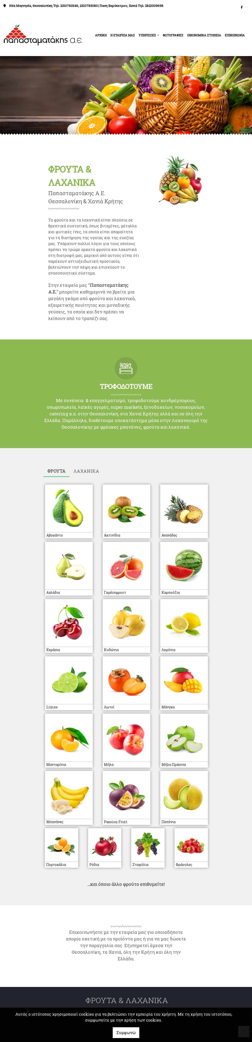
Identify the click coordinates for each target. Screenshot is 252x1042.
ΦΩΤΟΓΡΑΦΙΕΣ (173, 35)
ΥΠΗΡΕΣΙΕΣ (148, 35)
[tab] (56, 471)
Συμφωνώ (126, 1032)
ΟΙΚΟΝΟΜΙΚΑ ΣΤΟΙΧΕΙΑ (204, 35)
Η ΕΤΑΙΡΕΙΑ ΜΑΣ (122, 35)
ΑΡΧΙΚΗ (101, 35)
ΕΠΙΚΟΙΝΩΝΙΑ (235, 35)
